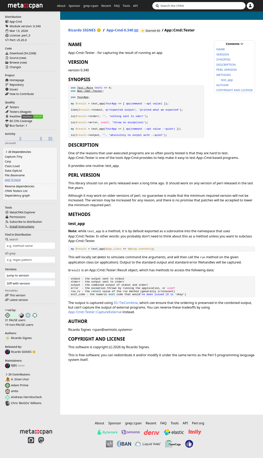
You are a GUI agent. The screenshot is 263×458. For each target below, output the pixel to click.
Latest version (19, 300)
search (11, 239)
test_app (227, 80)
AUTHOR (222, 85)
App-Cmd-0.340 (120, 30)
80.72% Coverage (21, 121)
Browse (14, 62)
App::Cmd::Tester (89, 91)
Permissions (18, 217)
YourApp (82, 97)
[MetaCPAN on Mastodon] (45, 444)
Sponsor (74, 6)
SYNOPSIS (223, 59)
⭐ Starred (151, 30)
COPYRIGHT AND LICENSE (234, 90)
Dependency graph (17, 195)
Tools (126, 6)
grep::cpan (90, 6)
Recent (106, 6)
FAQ (117, 6)
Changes (15, 67)
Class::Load (12, 166)
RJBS (11, 365)
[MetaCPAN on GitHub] (31, 444)
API (135, 6)
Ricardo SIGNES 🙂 (20, 352)
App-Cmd (16, 21)
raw (22, 58)
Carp (8, 161)
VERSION (222, 54)
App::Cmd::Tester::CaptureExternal (95, 312)
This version (17, 295)
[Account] (250, 5)
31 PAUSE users (15, 320)
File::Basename (15, 175)
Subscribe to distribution (26, 222)
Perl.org (198, 423)
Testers (14, 107)
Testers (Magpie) (20, 112)
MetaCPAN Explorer (22, 212)
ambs (11, 391)
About (61, 6)
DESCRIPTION (226, 65)
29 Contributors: (17, 374)
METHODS (223, 75)
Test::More (85, 87)
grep (10, 253)
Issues (14, 89)
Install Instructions (22, 226)
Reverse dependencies (19, 186)
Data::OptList (13, 171)
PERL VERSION (226, 70)
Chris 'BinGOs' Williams (23, 403)
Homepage (17, 80)
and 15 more (13, 180)
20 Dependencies (18, 152)
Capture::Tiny (13, 156)
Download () (23, 53)
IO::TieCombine (126, 302)
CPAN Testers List (16, 191)
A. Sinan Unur (17, 379)
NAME (220, 49)
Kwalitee (15, 116)
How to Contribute (22, 94)
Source (14, 58)
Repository (17, 85)
